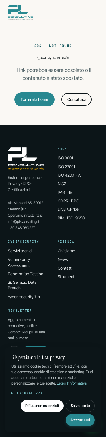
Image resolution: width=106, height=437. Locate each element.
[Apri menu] (94, 12)
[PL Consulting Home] (20, 12)
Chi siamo (66, 250)
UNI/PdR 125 (68, 209)
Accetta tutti (80, 419)
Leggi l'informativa (72, 383)
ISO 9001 (65, 157)
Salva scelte (80, 405)
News (63, 259)
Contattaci (76, 99)
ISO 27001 (66, 166)
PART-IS (65, 192)
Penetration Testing (25, 273)
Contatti (65, 268)
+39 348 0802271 (22, 227)
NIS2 (62, 183)
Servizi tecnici (20, 250)
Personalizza (29, 393)
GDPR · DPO (68, 201)
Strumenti (66, 276)
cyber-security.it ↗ (24, 296)
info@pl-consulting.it (23, 221)
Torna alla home (34, 99)
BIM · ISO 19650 (71, 218)
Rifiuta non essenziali (42, 405)
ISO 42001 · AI (69, 175)
